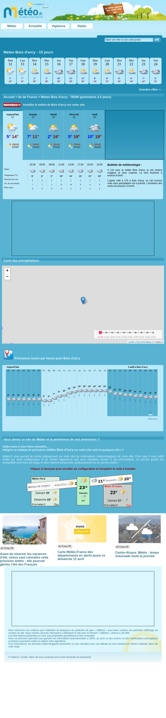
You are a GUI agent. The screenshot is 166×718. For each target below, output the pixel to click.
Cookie (24, 657)
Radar (82, 26)
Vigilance (58, 26)
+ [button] (7, 271)
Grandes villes (150, 90)
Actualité (35, 26)
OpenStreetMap (143, 342)
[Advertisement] (134, 134)
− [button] (7, 277)
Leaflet (131, 342)
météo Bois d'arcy (60, 449)
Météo (11, 26)
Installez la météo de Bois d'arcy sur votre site (54, 104)
